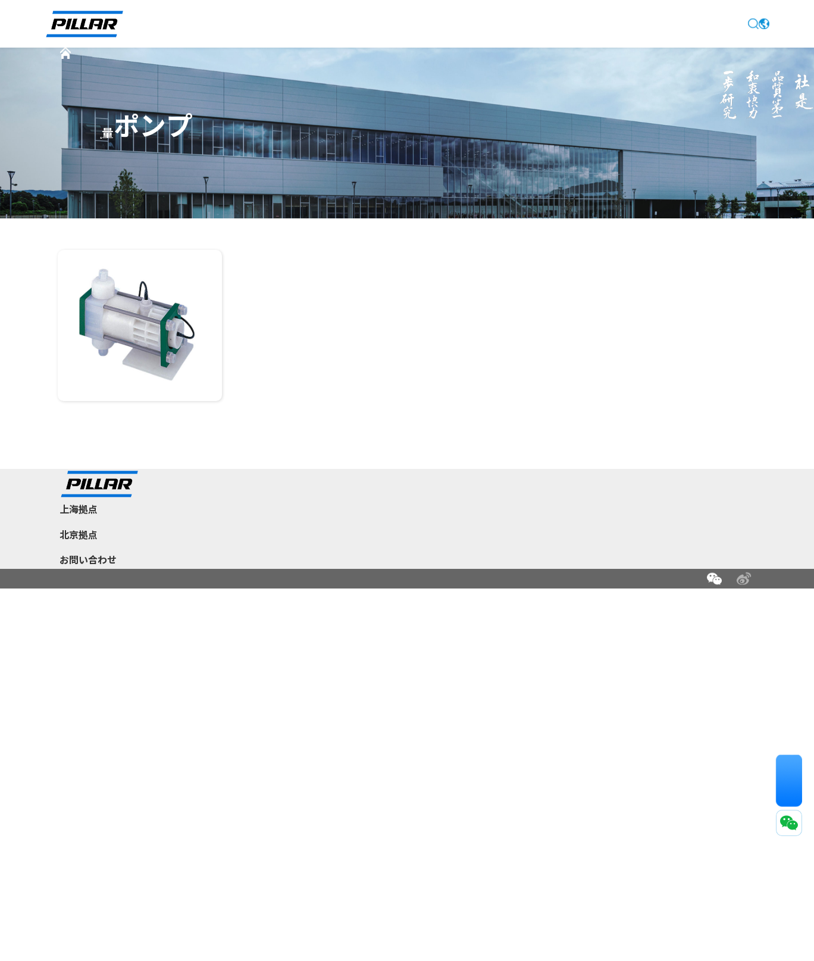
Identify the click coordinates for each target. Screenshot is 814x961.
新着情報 (371, 24)
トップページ (211, 24)
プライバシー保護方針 (195, 927)
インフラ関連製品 (533, 715)
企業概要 (336, 696)
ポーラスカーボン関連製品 (550, 734)
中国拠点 (435, 715)
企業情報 (296, 24)
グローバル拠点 (447, 734)
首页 (94, 66)
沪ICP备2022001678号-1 (207, 945)
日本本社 (435, 696)
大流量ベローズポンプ (606, 178)
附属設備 (418, 202)
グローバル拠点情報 (357, 753)
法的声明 (131, 927)
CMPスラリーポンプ (122, 202)
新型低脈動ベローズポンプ (455, 178)
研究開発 (336, 734)
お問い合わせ (607, 24)
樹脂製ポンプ (285, 66)
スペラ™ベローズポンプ (129, 178)
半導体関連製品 (209, 66)
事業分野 (336, 715)
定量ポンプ (353, 66)
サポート (521, 24)
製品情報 (446, 24)
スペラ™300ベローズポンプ (297, 178)
